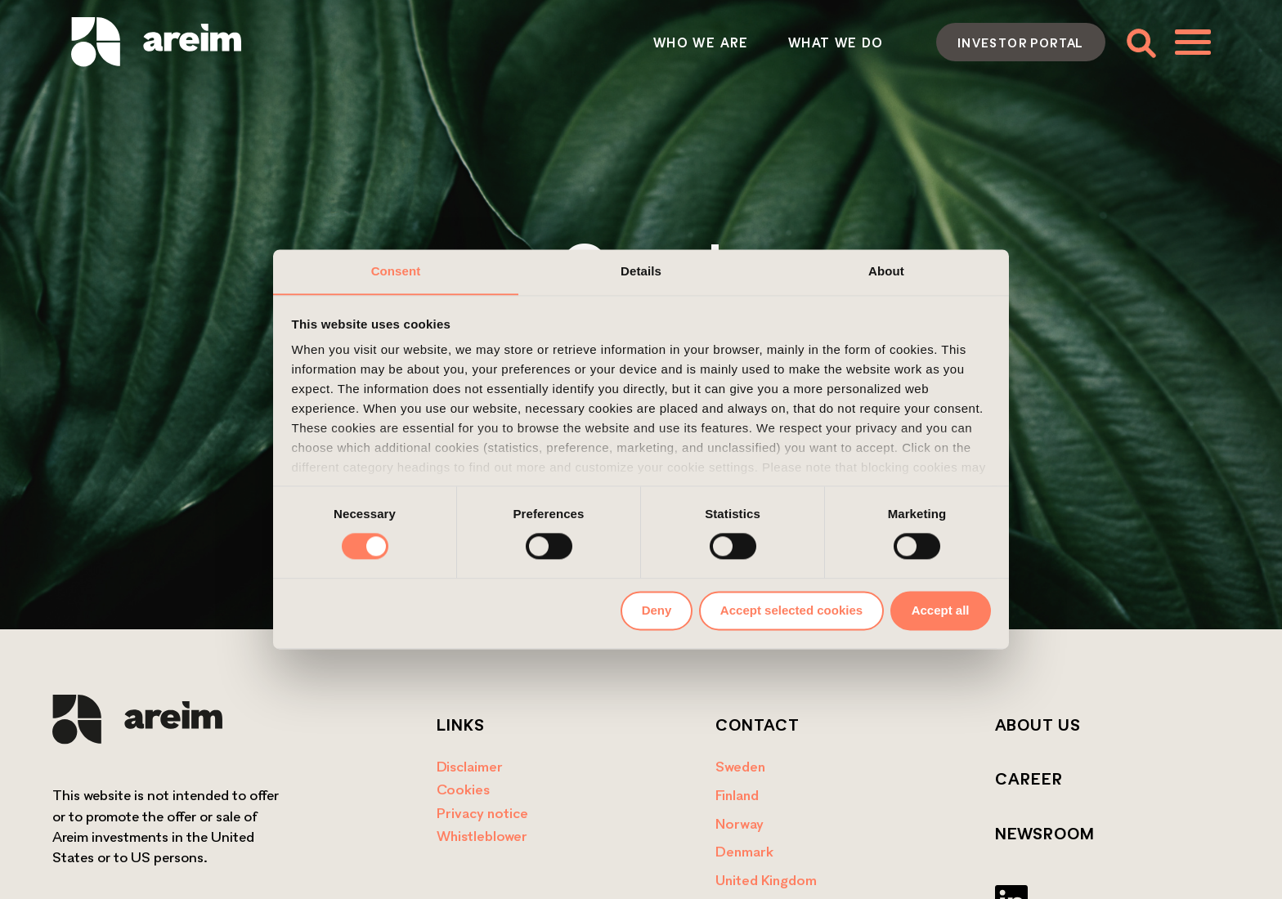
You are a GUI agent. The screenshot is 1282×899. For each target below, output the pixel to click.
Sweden (740, 766)
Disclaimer (470, 766)
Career (1029, 779)
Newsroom (1045, 833)
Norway (739, 823)
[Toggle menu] (1193, 41)
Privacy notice (482, 812)
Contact (860, 42)
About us (1038, 725)
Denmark (744, 851)
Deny (657, 610)
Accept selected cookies (791, 610)
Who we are (466, 42)
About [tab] (886, 271)
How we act (736, 42)
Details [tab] (641, 271)
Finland (737, 794)
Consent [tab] (396, 271)
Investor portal (1020, 42)
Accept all (941, 610)
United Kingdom (766, 879)
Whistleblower (482, 835)
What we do (601, 42)
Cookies (463, 789)
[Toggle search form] (1140, 42)
